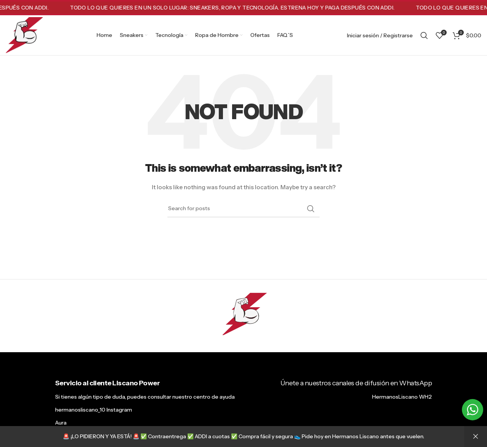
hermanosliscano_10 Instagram (93, 409)
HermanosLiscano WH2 (402, 396)
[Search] (424, 35)
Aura (61, 422)
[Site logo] (24, 34)
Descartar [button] (475, 436)
